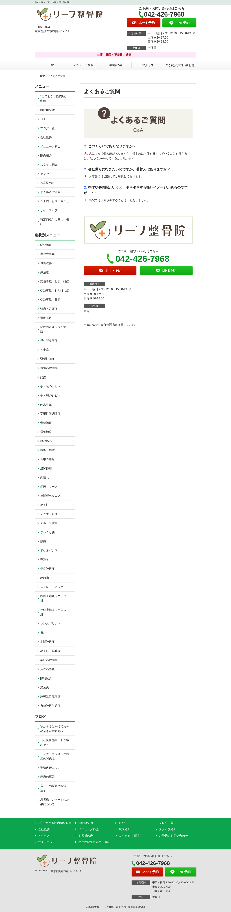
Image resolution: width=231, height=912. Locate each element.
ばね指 (44, 577)
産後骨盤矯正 (49, 253)
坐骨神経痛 (47, 568)
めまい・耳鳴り (50, 650)
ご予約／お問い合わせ (179, 65)
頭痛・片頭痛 (49, 308)
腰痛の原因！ (49, 776)
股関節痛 (46, 468)
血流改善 (46, 263)
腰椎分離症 (47, 450)
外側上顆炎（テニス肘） (53, 612)
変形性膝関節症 (50, 413)
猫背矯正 (46, 244)
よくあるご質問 (50, 192)
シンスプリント (50, 623)
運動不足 (46, 317)
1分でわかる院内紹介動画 (54, 98)
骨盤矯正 (46, 422)
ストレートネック (51, 586)
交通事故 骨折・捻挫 (54, 281)
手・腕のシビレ (50, 395)
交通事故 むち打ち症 (54, 290)
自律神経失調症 (50, 705)
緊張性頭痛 (47, 358)
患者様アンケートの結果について (54, 802)
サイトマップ (49, 210)
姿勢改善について (51, 767)
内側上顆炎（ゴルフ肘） (53, 598)
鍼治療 (44, 272)
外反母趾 (46, 404)
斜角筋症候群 (49, 368)
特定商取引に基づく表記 (54, 222)
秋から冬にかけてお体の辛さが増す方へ (54, 729)
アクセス (148, 65)
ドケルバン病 (49, 550)
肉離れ (44, 477)
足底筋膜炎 (47, 669)
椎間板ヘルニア (50, 495)
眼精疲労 (46, 678)
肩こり (44, 632)
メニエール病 (49, 514)
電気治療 (46, 431)
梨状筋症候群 (49, 660)
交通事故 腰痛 (50, 299)
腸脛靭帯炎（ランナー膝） (54, 329)
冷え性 (44, 504)
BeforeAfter (47, 109)
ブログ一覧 (47, 128)
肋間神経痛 (47, 641)
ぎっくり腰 (47, 532)
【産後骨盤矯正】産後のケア (54, 742)
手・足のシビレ (50, 386)
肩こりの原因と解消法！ (53, 788)
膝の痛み (46, 441)
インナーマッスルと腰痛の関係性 (54, 756)
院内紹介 (46, 155)
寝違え (44, 559)
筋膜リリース (49, 486)
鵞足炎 (44, 687)
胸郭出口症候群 (50, 696)
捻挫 (43, 377)
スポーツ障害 (49, 523)
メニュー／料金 (83, 65)
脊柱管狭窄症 (49, 340)
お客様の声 (115, 65)
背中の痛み (47, 459)
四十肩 (44, 349)
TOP (51, 65)
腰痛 (43, 541)
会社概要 (46, 137)
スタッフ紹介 (49, 164)
